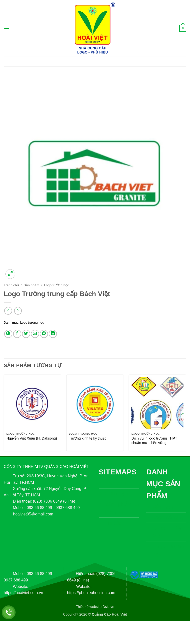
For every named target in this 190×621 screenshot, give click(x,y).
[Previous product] (18, 310)
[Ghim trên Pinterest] (44, 334)
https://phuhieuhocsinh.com (91, 593)
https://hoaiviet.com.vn (23, 593)
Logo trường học (56, 285)
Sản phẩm (31, 285)
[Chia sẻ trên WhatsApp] (8, 334)
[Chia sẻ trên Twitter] (26, 334)
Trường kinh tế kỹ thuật (87, 438)
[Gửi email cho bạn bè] (35, 334)
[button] (7, 28)
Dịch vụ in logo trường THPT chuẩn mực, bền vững (154, 440)
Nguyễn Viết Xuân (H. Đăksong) (31, 438)
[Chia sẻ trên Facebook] (17, 334)
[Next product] (8, 310)
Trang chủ (11, 285)
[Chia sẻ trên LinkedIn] (53, 334)
